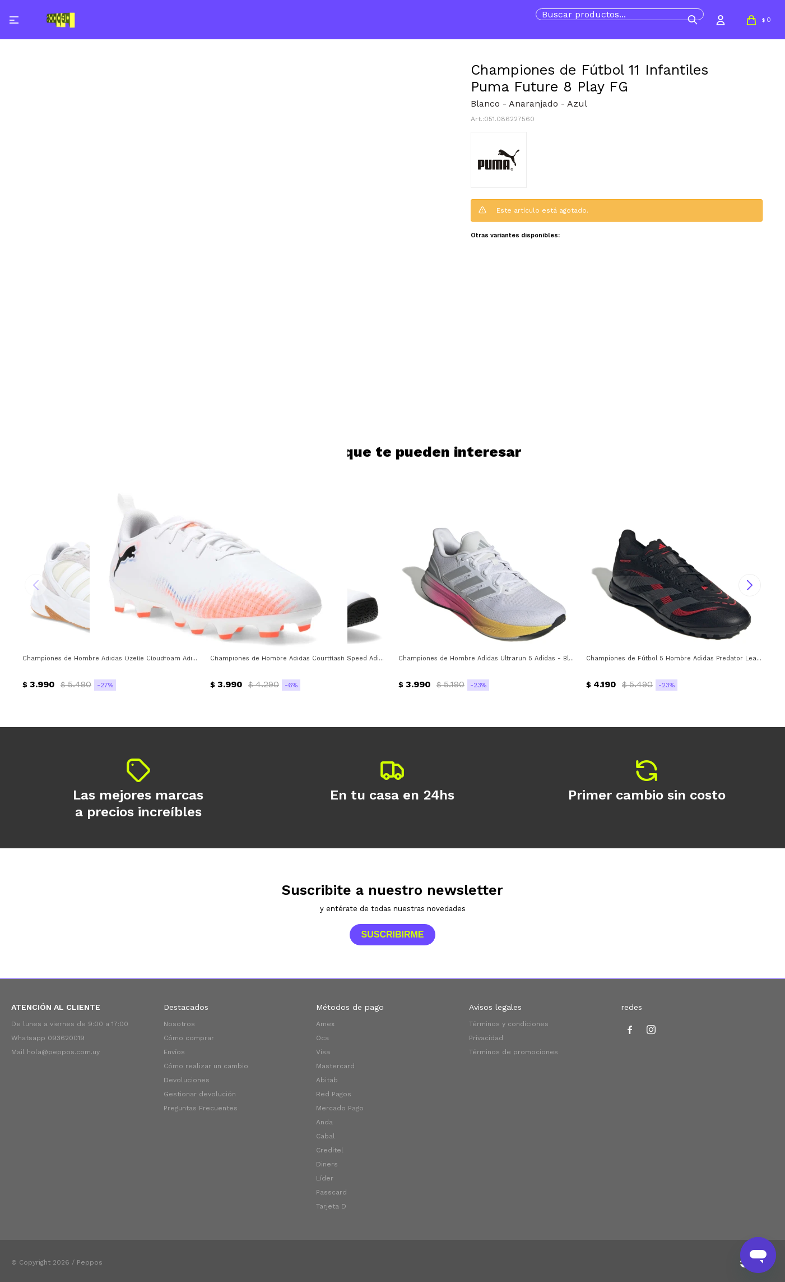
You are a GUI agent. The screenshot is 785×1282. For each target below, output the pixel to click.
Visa (323, 1052)
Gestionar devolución (200, 1094)
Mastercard (335, 1066)
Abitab (327, 1080)
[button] (692, 19)
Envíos (174, 1052)
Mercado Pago (340, 1108)
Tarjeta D (331, 1206)
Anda (324, 1122)
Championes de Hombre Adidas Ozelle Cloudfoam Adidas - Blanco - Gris (110, 658)
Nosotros (179, 1024)
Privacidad (486, 1038)
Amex (325, 1024)
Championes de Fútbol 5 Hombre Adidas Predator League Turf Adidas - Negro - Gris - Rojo (674, 658)
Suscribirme (392, 934)
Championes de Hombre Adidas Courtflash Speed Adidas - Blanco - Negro (298, 658)
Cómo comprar (189, 1038)
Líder (324, 1178)
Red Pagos (333, 1094)
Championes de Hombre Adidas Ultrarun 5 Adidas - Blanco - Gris (486, 658)
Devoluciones (187, 1080)
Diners (327, 1164)
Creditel (329, 1150)
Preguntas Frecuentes (201, 1108)
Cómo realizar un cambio (206, 1066)
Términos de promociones (513, 1052)
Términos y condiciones (509, 1024)
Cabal (325, 1136)
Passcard (331, 1192)
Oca (322, 1038)
